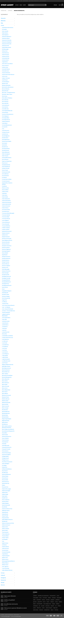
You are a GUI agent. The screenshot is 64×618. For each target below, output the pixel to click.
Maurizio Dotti (5, 404)
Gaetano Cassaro (6, 233)
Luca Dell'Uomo (5, 344)
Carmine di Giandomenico (7, 114)
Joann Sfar (4, 319)
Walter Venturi (5, 559)
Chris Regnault (5, 116)
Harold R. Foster (5, 294)
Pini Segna (4, 465)
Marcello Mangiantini (7, 377)
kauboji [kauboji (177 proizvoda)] (60, 601)
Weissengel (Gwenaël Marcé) (8, 561)
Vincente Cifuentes (6, 552)
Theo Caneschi (5, 532)
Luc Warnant (5, 341)
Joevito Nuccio (5, 323)
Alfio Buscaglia (5, 49)
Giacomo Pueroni (5, 243)
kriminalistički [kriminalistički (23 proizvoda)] (39, 603)
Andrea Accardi (5, 56)
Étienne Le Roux (5, 188)
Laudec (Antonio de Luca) (7, 337)
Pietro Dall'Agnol (5, 463)
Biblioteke (3, 20)
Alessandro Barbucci (6, 36)
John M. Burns (5, 324)
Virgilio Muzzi (5, 553)
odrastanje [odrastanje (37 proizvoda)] (35, 605)
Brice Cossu (4, 96)
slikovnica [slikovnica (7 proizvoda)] (39, 607)
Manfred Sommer (6, 370)
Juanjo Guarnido (5, 332)
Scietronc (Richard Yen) (7, 508)
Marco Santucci (5, 382)
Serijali (2, 582)
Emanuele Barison (6, 166)
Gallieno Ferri (5, 234)
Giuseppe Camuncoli (6, 276)
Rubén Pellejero (5, 503)
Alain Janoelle (5, 31)
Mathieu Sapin (5, 400)
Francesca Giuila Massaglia (8, 213)
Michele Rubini (5, 417)
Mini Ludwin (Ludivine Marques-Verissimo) (7, 426)
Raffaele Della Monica (7, 469)
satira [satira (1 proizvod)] (34, 607)
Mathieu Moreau (5, 398)
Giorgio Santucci (5, 260)
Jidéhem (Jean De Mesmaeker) (6, 315)
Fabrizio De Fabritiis (6, 200)
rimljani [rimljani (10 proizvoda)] (59, 605)
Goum (3, 289)
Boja (2, 23)
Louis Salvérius (5, 339)
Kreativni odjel (18, 616)
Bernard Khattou (5, 88)
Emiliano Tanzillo (5, 168)
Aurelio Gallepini (5, 81)
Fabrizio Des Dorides (6, 204)
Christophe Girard (6, 119)
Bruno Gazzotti (5, 103)
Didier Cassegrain (6, 154)
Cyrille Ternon (5, 134)
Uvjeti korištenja (9, 614)
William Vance (5, 564)
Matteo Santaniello (6, 402)
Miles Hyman (5, 422)
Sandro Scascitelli (6, 505)
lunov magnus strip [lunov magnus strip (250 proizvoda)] (47, 603)
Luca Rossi (4, 350)
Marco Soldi (4, 384)
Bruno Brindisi (5, 99)
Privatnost (16, 614)
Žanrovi (3, 585)
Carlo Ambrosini (5, 105)
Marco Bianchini (5, 379)
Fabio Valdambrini (6, 198)
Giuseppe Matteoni (6, 280)
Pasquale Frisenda (6, 449)
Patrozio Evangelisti (6, 454)
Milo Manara (5, 424)
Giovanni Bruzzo (5, 263)
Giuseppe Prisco (5, 283)
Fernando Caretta (6, 209)
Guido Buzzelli (5, 292)
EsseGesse (4, 186)
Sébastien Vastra (6, 510)
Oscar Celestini (5, 438)
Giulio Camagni (5, 272)
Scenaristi (3, 580)
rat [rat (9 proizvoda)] (55, 605)
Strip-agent (8, 616)
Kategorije (3, 577)
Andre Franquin (5, 54)
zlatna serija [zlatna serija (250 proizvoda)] (35, 609)
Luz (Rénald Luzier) (6, 361)
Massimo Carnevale (6, 395)
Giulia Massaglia (5, 269)
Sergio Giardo (5, 514)
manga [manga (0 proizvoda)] (53, 603)
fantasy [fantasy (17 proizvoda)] (43, 599)
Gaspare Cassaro (6, 236)
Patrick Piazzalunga (6, 452)
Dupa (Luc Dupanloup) (6, 161)
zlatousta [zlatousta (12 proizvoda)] (41, 609)
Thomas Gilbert (5, 535)
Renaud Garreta (5, 483)
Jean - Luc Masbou (6, 307)
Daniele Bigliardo (5, 135)
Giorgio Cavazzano (6, 256)
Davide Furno (5, 146)
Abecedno (3, 18)
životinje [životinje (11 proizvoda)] (56, 609)
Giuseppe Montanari (6, 281)
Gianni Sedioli (5, 252)
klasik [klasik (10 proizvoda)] (34, 603)
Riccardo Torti (5, 487)
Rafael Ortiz (4, 467)
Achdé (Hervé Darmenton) (7, 27)
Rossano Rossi (5, 501)
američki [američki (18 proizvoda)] (35, 595)
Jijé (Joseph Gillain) (6, 317)
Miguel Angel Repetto (6, 418)
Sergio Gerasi (5, 512)
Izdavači (3, 575)
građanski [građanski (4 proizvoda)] (58, 599)
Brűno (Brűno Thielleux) (7, 98)
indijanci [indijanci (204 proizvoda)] (52, 601)
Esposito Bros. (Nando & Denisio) (7, 183)
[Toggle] (14, 18)
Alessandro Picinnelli (6, 43)
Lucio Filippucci (5, 353)
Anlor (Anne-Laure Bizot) (7, 63)
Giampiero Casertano (6, 245)
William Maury (5, 562)
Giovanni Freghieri (6, 265)
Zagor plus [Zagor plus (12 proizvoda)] (55, 607)
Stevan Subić (5, 530)
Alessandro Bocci (6, 38)
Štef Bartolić (4, 521)
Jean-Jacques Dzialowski (7, 309)
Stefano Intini (5, 526)
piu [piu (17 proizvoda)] (39, 605)
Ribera (3, 485)
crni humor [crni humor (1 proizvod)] (45, 597)
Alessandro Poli (5, 45)
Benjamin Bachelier (6, 85)
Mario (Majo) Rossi (6, 389)
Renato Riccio (5, 478)
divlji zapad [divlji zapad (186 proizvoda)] (59, 597)
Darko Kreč (4, 145)
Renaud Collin (5, 479)
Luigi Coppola (5, 355)
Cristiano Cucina (5, 132)
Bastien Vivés (5, 83)
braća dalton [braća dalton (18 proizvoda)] (35, 597)
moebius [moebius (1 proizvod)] (57, 603)
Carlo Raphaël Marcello (7, 110)
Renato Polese (5, 476)
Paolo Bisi (4, 443)
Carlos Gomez (5, 112)
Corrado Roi (4, 126)
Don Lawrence (5, 159)
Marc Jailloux (5, 373)
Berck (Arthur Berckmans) (7, 87)
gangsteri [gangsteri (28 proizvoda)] (52, 599)
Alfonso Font (4, 51)
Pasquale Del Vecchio (6, 447)
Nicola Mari (4, 432)
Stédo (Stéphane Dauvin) (7, 519)
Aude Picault (5, 79)
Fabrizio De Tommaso (6, 202)
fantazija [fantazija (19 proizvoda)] (48, 599)
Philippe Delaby (5, 456)
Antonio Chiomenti (6, 72)
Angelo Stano (5, 61)
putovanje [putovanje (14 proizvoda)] (48, 605)
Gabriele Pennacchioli (7, 231)
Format (2, 573)
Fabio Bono (4, 193)
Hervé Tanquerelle (6, 298)
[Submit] (46, 5)
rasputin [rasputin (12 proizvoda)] (52, 605)
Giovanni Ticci (5, 267)
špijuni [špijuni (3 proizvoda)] (52, 609)
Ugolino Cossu (5, 543)
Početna (3, 10)
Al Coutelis (4, 29)
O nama (2, 614)
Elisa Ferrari (5, 163)
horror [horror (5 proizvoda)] (44, 601)
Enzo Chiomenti (5, 175)
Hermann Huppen (6, 296)
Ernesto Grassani (6, 181)
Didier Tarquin (5, 155)
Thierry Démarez (5, 534)
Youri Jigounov (5, 566)
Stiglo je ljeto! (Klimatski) (10, 596)
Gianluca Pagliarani (6, 249)
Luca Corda (4, 342)
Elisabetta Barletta (6, 164)
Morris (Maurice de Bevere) (8, 429)
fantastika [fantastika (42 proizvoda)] (39, 599)
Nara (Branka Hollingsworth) (8, 431)
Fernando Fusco (5, 211)
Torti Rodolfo (5, 539)
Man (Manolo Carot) (6, 368)
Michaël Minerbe (5, 411)
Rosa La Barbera (5, 499)
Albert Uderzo (5, 33)
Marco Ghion (5, 380)
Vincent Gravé (5, 550)
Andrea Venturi (5, 60)
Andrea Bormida (5, 58)
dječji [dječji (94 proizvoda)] (34, 599)
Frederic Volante (5, 229)
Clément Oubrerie (6, 121)
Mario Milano (5, 393)
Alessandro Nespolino (7, 42)
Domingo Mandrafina (6, 157)
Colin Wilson (4, 123)
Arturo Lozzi (4, 76)
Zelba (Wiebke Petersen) (7, 570)
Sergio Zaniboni (5, 517)
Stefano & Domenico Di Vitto (8, 523)
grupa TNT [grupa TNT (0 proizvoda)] (40, 601)
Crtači (10, 10)
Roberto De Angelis (6, 490)
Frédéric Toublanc (6, 227)
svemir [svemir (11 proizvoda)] (43, 607)
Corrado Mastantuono (7, 125)
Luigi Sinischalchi (6, 359)
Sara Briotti (4, 506)
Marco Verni (5, 388)
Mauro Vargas (5, 407)
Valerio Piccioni (5, 548)
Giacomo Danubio (6, 242)
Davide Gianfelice (6, 148)
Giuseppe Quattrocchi (6, 285)
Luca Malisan (5, 346)
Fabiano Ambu (5, 191)
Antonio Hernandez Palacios (8, 74)
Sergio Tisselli (5, 516)
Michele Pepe (5, 415)
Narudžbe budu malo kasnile (11, 604)
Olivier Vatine (5, 434)
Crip (3, 128)
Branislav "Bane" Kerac (7, 94)
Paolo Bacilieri (5, 441)
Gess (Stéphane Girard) (7, 240)
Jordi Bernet (4, 326)
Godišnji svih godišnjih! (9, 600)
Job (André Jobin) (6, 321)
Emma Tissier (5, 170)
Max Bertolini (5, 409)
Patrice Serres (5, 451)
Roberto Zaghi (5, 494)
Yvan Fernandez (5, 568)
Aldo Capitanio (5, 34)
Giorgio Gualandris (6, 258)
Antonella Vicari (5, 70)
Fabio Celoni (4, 195)
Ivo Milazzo (4, 301)
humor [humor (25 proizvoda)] (48, 601)
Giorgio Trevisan (5, 262)
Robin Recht (4, 496)
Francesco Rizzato (6, 218)
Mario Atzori (5, 391)
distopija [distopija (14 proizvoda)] (54, 597)
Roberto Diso (5, 492)
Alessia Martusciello (6, 47)
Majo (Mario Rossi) (6, 366)
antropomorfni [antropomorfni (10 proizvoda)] (53, 595)
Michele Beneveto (6, 413)
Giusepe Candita (5, 274)
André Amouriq (5, 52)
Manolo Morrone (5, 371)
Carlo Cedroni (5, 107)
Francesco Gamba (6, 215)
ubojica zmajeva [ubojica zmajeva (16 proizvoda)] (49, 607)
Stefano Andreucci (6, 525)
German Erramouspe (6, 238)
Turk (3, 541)
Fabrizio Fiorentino (6, 206)
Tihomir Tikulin (5, 537)
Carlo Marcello (5, 108)
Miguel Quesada (5, 420)
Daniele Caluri (5, 137)
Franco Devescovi (6, 222)
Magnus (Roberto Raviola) (7, 364)
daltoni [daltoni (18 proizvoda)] (49, 597)
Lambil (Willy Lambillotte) (7, 335)
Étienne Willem (5, 189)
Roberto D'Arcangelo (6, 488)
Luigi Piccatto (5, 357)
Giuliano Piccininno (6, 271)
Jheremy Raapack (6, 312)
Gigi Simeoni (4, 254)
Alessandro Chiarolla (6, 40)
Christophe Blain (5, 117)
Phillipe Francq (5, 460)
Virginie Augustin (6, 555)
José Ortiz (4, 330)
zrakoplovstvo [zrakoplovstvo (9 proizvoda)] (47, 609)
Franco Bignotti (5, 220)
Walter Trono (5, 557)
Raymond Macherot (6, 474)
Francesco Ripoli (5, 216)
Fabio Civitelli (5, 197)
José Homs (4, 328)
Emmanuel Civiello (6, 172)
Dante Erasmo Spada (6, 141)
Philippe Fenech (5, 458)
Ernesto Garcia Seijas (6, 179)
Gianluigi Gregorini (6, 251)
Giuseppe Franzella (6, 278)
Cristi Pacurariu (5, 130)
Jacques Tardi (5, 303)
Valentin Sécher (5, 546)
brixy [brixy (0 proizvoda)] (41, 597)
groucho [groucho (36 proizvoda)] (35, 601)
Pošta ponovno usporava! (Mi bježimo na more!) (15, 608)
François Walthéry (6, 225)
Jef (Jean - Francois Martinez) (8, 310)
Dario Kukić (4, 143)
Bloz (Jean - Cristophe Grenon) (8, 92)
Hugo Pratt (4, 300)
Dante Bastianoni (6, 139)
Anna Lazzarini (5, 65)
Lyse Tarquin (5, 362)
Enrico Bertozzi (5, 173)
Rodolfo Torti (5, 497)
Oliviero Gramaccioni (6, 436)
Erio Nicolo (4, 177)
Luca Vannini (5, 352)
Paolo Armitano (5, 440)
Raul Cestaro (5, 470)
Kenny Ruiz (4, 333)
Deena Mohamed (5, 152)
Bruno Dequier (5, 101)
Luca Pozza (4, 348)
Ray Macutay (5, 472)
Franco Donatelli (5, 224)
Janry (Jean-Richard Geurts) (8, 305)
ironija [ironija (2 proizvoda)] (56, 601)
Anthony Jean (5, 67)
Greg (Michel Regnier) (6, 290)
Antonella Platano (6, 69)
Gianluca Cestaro (6, 247)
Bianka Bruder (5, 90)
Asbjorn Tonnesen (6, 78)
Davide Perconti (5, 150)
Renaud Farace (5, 481)
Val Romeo (4, 544)
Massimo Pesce (5, 397)
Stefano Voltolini (5, 528)
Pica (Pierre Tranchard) (7, 461)
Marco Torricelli (5, 386)
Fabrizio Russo (5, 207)
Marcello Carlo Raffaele (7, 375)
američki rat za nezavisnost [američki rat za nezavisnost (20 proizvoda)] (43, 595)
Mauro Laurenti (5, 406)
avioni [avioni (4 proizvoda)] (58, 595)
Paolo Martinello (5, 445)
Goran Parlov (5, 287)
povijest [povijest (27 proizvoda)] (42, 605)
